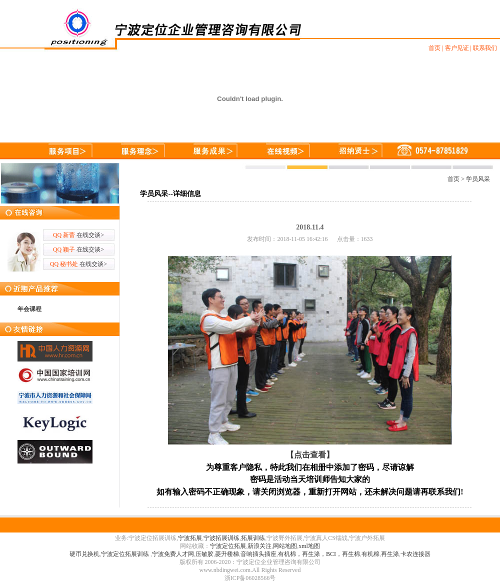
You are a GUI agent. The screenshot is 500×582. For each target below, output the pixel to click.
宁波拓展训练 (222, 538)
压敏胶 (205, 554)
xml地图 (309, 546)
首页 (454, 179)
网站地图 (285, 546)
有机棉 (371, 554)
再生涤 (390, 554)
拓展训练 (253, 538)
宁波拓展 (190, 538)
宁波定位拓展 (228, 546)
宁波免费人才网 (173, 554)
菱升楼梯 (227, 554)
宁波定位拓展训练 (125, 554)
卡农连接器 (415, 554)
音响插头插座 (258, 554)
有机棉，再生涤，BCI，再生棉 (319, 554)
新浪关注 (260, 546)
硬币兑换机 (85, 554)
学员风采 (478, 179)
